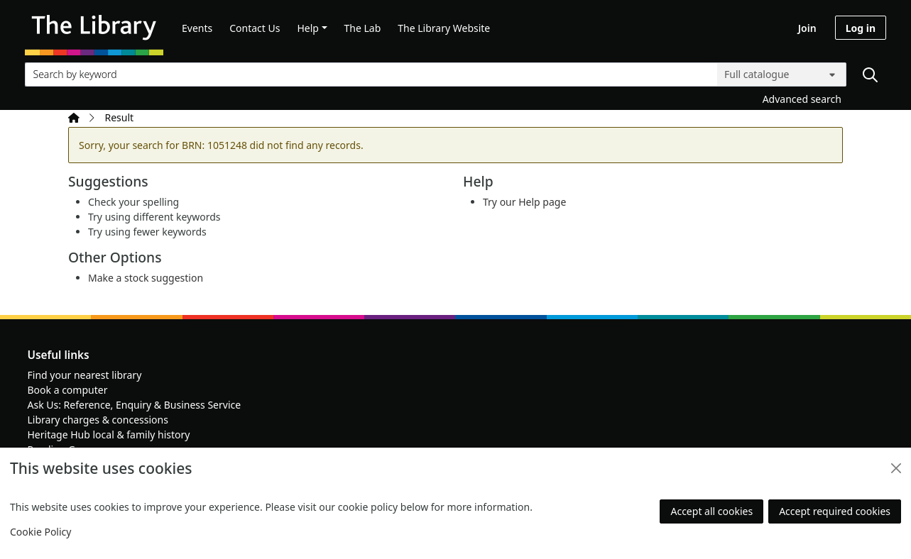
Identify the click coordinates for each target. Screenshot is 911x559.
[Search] (869, 74)
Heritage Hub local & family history (109, 434)
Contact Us (254, 28)
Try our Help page (524, 202)
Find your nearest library (85, 375)
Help (308, 28)
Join (807, 28)
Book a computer (68, 390)
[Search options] (781, 74)
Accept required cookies (834, 511)
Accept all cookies (711, 511)
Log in (860, 28)
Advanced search (802, 99)
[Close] (896, 468)
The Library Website (444, 28)
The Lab (362, 28)
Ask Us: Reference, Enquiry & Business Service (134, 404)
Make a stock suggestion (145, 277)
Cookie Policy (40, 531)
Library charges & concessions (98, 419)
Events (197, 28)
